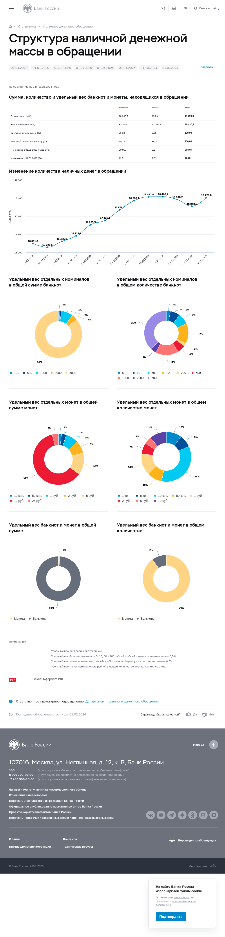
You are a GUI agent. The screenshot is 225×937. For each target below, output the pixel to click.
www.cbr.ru (181, 897)
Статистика (27, 26)
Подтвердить (170, 916)
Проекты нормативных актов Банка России (40, 812)
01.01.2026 (41, 68)
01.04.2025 (105, 68)
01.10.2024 (149, 68)
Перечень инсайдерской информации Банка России (46, 800)
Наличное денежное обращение (68, 26)
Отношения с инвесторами (28, 795)
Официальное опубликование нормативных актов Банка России (55, 806)
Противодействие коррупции (30, 846)
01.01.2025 (127, 68)
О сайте (14, 839)
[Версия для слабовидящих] (174, 8)
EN (185, 8)
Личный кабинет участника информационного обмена (48, 789)
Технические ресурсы (78, 846)
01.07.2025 (84, 68)
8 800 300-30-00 (21, 774)
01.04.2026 (19, 68)
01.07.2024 (170, 68)
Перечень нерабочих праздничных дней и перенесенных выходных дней (61, 817)
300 (12, 770)
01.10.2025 (62, 68)
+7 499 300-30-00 (21, 779)
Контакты (70, 839)
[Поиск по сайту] (206, 8)
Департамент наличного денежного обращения (122, 701)
